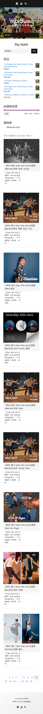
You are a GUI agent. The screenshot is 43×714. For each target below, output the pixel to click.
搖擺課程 (12, 136)
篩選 (6, 114)
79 (10, 681)
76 (32, 677)
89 (23, 681)
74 (23, 677)
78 (6, 681)
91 (31, 681)
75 (28, 677)
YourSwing (27, 701)
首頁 (5, 136)
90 (27, 681)
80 (14, 681)
